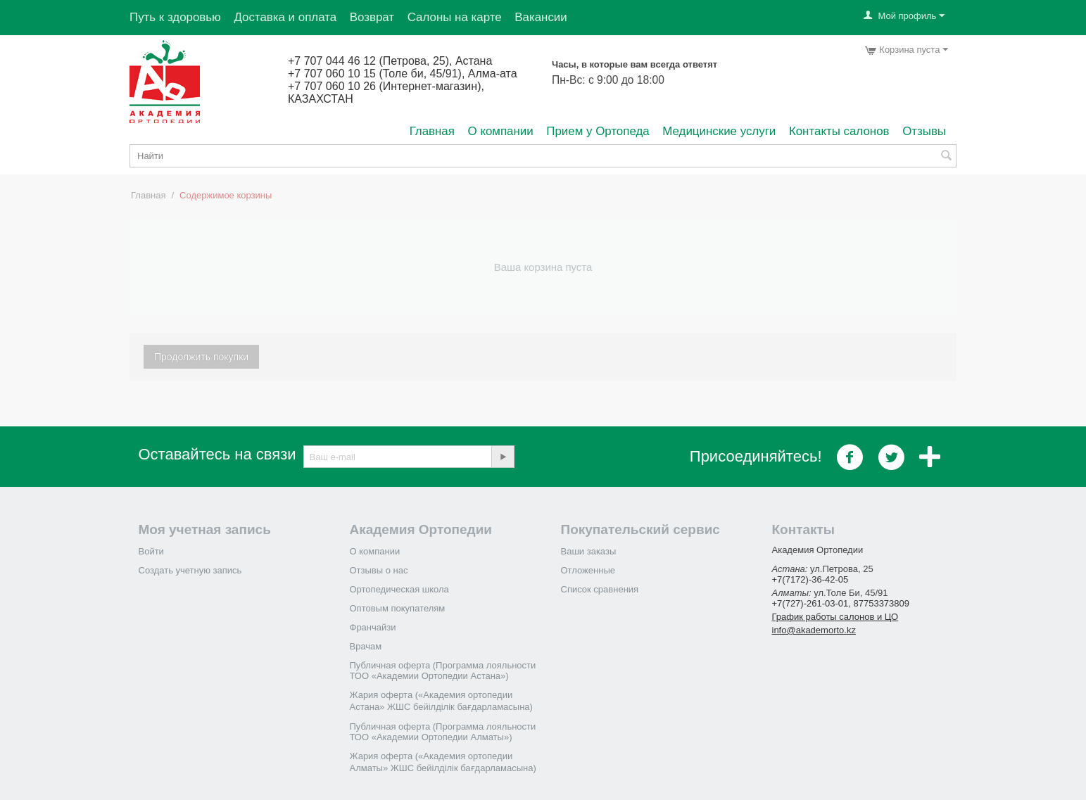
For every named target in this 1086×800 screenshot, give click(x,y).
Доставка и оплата (285, 17)
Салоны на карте (455, 17)
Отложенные (588, 570)
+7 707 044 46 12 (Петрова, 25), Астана (390, 61)
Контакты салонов (839, 131)
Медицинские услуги (719, 131)
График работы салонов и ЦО (835, 616)
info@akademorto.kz (814, 630)
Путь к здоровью (175, 17)
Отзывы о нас (379, 570)
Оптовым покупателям (398, 608)
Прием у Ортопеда (597, 131)
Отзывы (924, 131)
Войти (151, 551)
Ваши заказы (589, 551)
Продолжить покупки (201, 356)
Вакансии (540, 17)
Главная (432, 131)
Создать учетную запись (190, 570)
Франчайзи (373, 627)
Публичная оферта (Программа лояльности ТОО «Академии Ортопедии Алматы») (443, 731)
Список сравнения (600, 589)
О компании (500, 131)
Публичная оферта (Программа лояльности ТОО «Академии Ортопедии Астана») (443, 670)
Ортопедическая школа (399, 589)
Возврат (372, 17)
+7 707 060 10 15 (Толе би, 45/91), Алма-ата (402, 74)
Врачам (366, 646)
